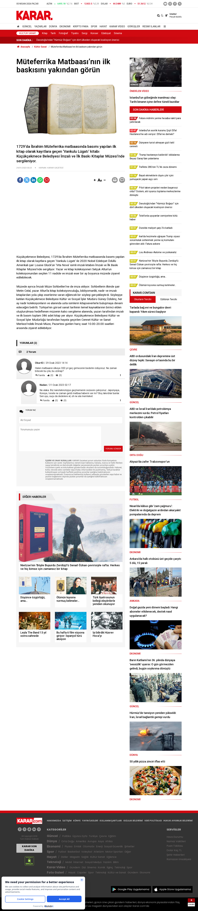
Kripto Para (80, 26)
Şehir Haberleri (176, 855)
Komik (101, 867)
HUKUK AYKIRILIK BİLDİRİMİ (178, 820)
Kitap (44, 33)
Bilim (116, 862)
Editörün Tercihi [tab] (168, 299)
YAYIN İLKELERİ (90, 820)
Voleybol (86, 851)
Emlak (77, 846)
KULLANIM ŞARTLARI (111, 820)
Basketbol (74, 851)
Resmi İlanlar (151, 26)
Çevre (103, 836)
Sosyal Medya (93, 862)
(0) (51, 375)
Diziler (64, 857)
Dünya (53, 26)
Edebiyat (106, 33)
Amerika (81, 841)
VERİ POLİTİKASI (153, 820)
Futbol (62, 851)
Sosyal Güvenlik (113, 846)
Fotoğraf (63, 33)
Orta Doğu (67, 841)
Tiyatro (75, 33)
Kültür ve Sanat (117, 872)
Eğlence (111, 857)
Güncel (27, 26)
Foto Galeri (55, 872)
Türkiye (93, 836)
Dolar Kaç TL (174, 850)
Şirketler (129, 846)
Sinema (118, 33)
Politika (66, 836)
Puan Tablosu (175, 846)
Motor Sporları (114, 851)
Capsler (82, 872)
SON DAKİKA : (24, 40)
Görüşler (133, 26)
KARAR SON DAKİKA (29, 848)
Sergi (84, 33)
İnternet (78, 862)
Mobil (68, 862)
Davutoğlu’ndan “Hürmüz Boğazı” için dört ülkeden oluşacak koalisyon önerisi (77, 40)
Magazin (75, 857)
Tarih (53, 33)
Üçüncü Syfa (79, 836)
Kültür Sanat (27, 33)
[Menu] (164, 26)
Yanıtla (41, 375)
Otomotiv (89, 846)
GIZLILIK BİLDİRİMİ (133, 820)
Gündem (75, 867)
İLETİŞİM (67, 820)
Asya (101, 841)
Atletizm (99, 851)
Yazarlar (40, 26)
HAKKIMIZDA (54, 820)
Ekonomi (65, 26)
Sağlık (85, 857)
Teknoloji (54, 862)
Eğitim (112, 836)
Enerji (99, 846)
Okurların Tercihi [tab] (142, 299)
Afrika (108, 841)
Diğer (128, 851)
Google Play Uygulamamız (133, 889)
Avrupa (92, 841)
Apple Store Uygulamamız (175, 889)
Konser (94, 33)
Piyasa (68, 846)
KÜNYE (77, 820)
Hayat (103, 26)
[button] (94, 180)
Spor (94, 26)
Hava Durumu (175, 837)
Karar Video (117, 26)
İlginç (110, 867)
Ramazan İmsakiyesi (179, 859)
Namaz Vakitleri (176, 841)
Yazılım (107, 862)
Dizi (84, 867)
